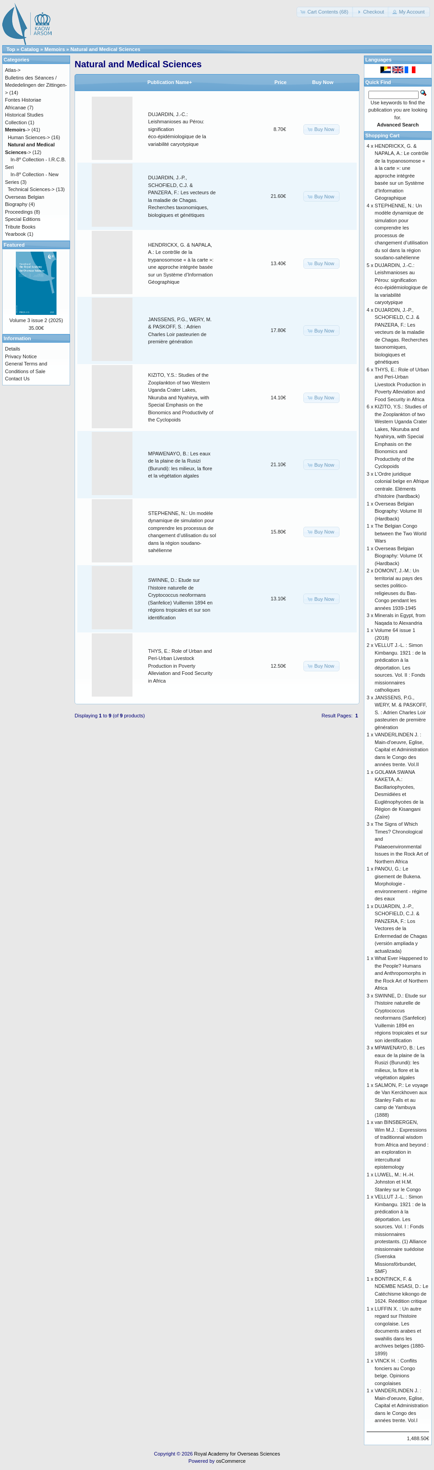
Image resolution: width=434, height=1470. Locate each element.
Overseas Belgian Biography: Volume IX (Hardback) (399, 556)
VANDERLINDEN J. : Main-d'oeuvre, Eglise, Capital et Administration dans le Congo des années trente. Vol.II (402, 749)
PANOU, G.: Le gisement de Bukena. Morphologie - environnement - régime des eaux (401, 883)
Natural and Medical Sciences (106, 49)
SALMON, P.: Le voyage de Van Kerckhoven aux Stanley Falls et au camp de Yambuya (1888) (401, 1100)
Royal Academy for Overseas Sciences (237, 1453)
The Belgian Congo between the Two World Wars (401, 533)
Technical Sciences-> (31, 189)
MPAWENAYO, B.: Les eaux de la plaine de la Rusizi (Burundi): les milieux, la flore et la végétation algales (400, 1062)
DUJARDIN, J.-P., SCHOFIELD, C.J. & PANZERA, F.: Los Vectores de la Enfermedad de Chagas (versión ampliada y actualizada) (401, 929)
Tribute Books (20, 226)
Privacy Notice (21, 356)
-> (17, 129)
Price (280, 82)
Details (12, 348)
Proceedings (19, 212)
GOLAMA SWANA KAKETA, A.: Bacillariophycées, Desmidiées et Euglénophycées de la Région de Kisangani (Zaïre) (399, 794)
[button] (325, 12)
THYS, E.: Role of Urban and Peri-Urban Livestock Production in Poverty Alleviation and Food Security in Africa (180, 666)
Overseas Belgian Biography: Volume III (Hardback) (398, 511)
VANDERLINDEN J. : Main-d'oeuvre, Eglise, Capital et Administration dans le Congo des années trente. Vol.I (402, 1405)
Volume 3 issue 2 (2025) (36, 320)
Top (10, 49)
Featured (14, 245)
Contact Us (17, 378)
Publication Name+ (169, 82)
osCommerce (230, 1461)
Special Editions (22, 219)
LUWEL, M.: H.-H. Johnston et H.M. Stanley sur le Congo (398, 1182)
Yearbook (15, 234)
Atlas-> (13, 70)
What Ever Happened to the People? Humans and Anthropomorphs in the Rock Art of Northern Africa (401, 973)
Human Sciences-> (29, 137)
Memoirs (54, 49)
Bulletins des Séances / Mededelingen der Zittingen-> (36, 85)
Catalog (30, 49)
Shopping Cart (382, 135)
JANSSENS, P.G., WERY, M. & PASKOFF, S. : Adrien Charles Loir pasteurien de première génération (401, 712)
